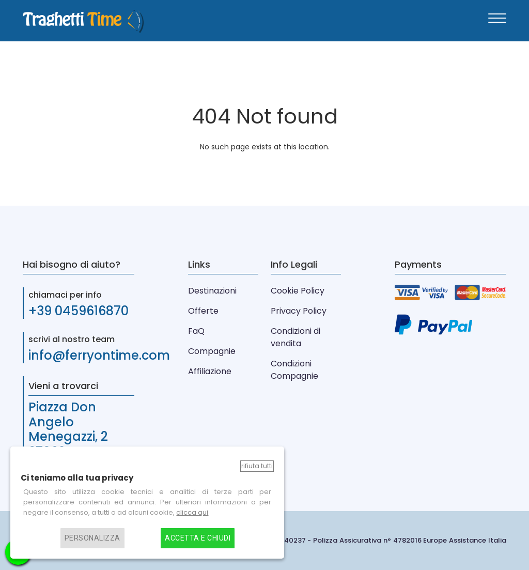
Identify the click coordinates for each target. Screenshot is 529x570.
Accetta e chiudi (198, 538)
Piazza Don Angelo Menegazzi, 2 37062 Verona (71, 429)
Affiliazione (209, 371)
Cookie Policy (297, 291)
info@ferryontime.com (99, 355)
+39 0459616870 (78, 310)
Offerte (203, 311)
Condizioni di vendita (295, 337)
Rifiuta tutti (257, 465)
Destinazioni (212, 291)
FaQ (196, 331)
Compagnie (212, 351)
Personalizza (92, 538)
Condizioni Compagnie (294, 370)
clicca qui (192, 512)
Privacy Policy (298, 311)
